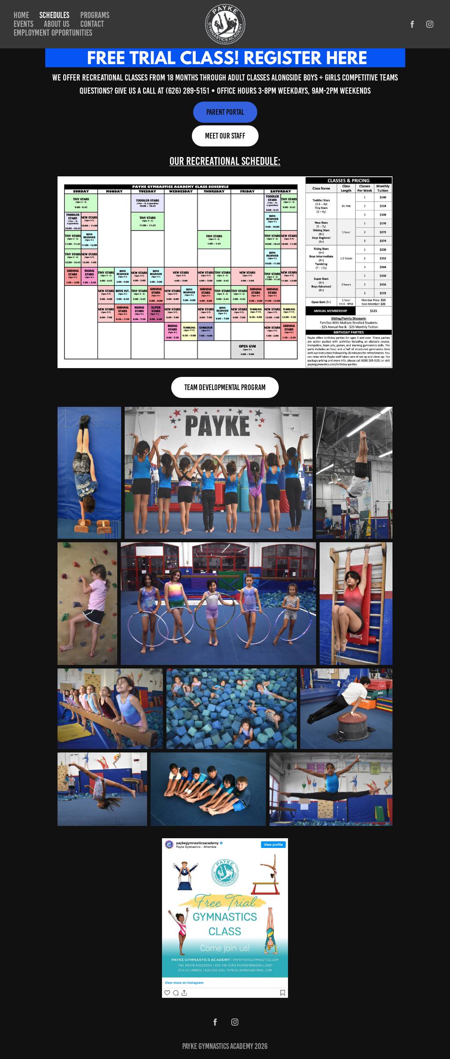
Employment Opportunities (53, 32)
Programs (94, 15)
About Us (56, 24)
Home (21, 15)
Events (23, 24)
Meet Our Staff (225, 135)
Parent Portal (225, 112)
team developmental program (225, 387)
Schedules (54, 15)
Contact (92, 24)
